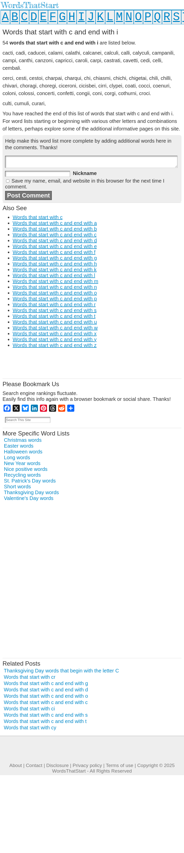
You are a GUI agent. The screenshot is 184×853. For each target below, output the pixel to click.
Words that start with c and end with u (55, 322)
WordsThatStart (30, 5)
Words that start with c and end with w (55, 328)
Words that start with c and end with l (54, 275)
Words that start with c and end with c (55, 234)
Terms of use (119, 765)
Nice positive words (26, 469)
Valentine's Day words (29, 498)
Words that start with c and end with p (55, 298)
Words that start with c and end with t (54, 316)
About (15, 765)
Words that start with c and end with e (55, 246)
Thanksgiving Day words (31, 492)
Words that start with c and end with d (55, 240)
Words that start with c (37, 217)
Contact (34, 765)
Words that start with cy (30, 727)
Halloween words (23, 451)
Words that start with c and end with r (54, 304)
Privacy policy (87, 765)
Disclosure (57, 765)
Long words (17, 457)
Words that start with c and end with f (54, 252)
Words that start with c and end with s (55, 310)
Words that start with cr (29, 677)
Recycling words (22, 475)
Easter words (19, 446)
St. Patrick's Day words (30, 481)
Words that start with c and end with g (55, 258)
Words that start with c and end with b (55, 229)
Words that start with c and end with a (55, 223)
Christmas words (23, 440)
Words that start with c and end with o (55, 293)
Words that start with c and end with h (55, 264)
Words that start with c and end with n (55, 287)
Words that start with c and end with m (55, 281)
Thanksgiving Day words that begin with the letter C (61, 670)
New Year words (22, 463)
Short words (17, 486)
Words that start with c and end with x (55, 333)
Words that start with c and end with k (55, 269)
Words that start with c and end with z (55, 345)
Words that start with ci (29, 708)
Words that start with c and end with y (55, 339)
